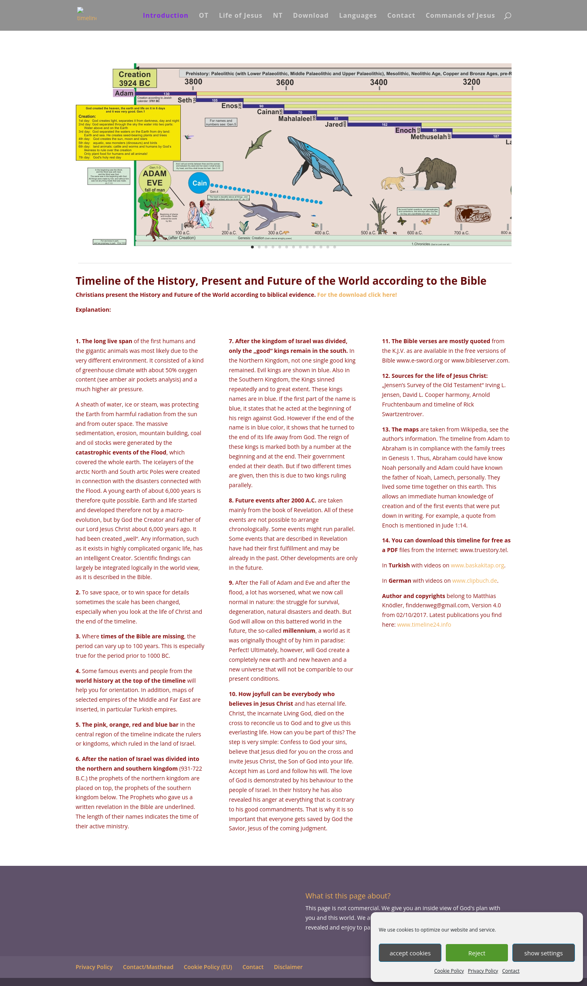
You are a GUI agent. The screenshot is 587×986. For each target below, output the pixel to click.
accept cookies (410, 953)
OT (204, 16)
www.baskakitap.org (477, 565)
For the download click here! (357, 294)
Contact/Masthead (148, 967)
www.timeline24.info (424, 624)
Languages (358, 16)
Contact (511, 970)
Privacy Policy (483, 970)
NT (277, 16)
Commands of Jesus (460, 16)
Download (311, 16)
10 (314, 247)
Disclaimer (288, 967)
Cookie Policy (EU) (208, 967)
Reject (476, 953)
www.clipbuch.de (474, 580)
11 (321, 247)
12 (327, 247)
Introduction (165, 16)
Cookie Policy (449, 970)
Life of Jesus (241, 16)
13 (334, 247)
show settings (543, 953)
